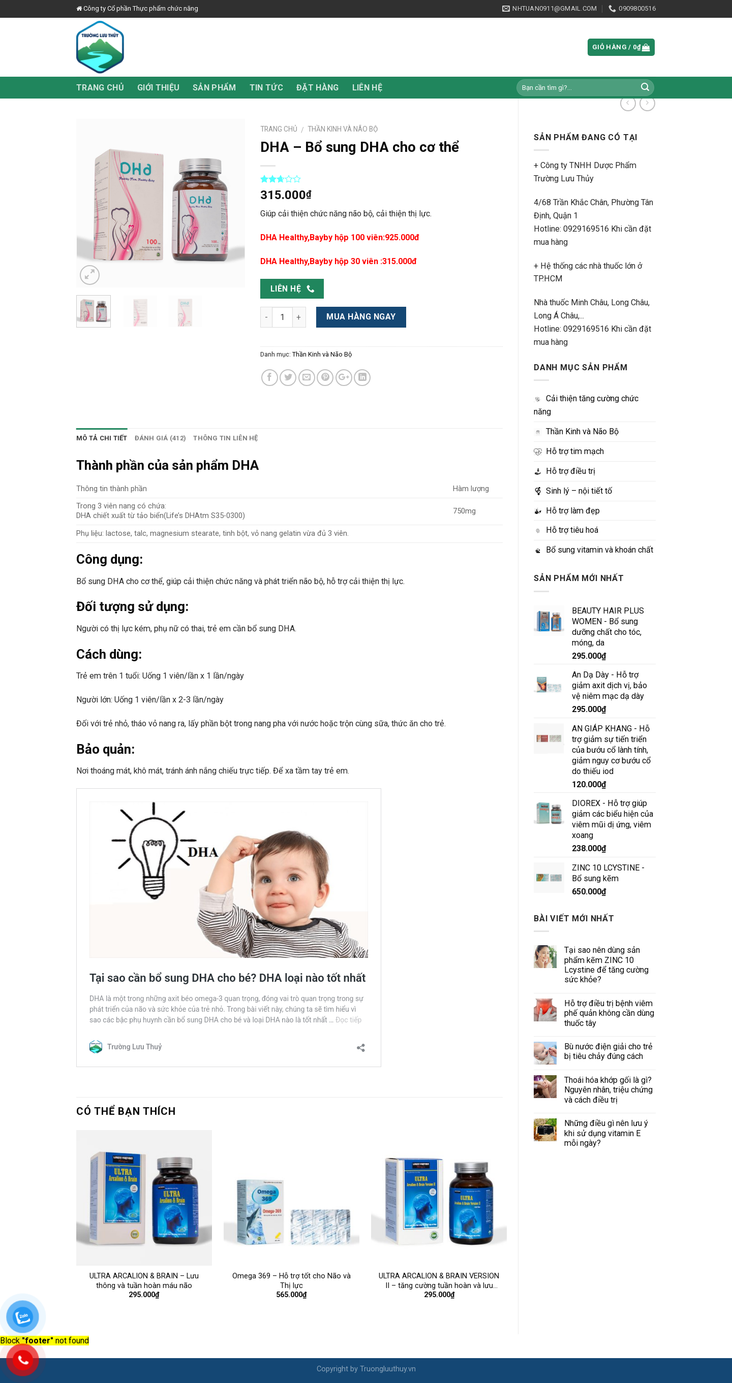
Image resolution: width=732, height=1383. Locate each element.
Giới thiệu (158, 87)
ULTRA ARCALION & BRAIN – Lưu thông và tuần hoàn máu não (144, 1281)
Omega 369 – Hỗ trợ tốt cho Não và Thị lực (291, 1281)
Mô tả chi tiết (102, 438)
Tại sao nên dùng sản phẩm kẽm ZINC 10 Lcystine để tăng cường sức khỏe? (606, 964)
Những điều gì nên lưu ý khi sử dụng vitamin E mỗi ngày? (606, 1133)
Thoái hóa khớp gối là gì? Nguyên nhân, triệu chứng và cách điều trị (608, 1090)
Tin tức (266, 87)
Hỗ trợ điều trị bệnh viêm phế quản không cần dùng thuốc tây (609, 1013)
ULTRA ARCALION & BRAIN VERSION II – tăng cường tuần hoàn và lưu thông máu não (439, 1281)
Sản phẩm (214, 87)
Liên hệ (367, 87)
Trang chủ (100, 87)
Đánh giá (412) (161, 438)
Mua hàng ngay (360, 316)
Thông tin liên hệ (225, 438)
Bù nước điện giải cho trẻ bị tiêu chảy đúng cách (608, 1051)
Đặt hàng (317, 87)
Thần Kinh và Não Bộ (343, 129)
